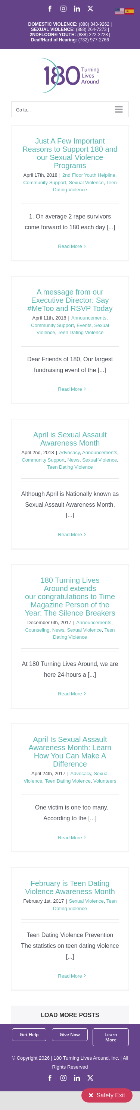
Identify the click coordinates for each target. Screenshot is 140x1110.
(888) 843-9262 (93, 24)
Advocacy (69, 452)
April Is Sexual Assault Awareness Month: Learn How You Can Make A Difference (70, 751)
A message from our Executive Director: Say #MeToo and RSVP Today (69, 300)
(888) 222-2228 (92, 34)
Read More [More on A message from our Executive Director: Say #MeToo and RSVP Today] (70, 389)
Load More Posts (70, 1015)
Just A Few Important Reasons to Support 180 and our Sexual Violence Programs (70, 153)
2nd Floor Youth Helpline (88, 175)
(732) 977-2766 (93, 40)
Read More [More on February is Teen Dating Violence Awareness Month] (70, 976)
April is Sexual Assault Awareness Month (70, 439)
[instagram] (63, 1078)
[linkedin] (77, 1078)
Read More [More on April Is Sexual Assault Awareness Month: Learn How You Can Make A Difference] (70, 837)
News (73, 460)
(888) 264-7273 (91, 29)
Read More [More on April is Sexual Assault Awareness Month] (70, 534)
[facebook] (50, 1078)
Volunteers (104, 781)
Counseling (37, 630)
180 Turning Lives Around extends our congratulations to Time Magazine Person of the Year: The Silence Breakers (70, 596)
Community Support (44, 182)
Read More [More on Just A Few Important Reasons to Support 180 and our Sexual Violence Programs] (70, 246)
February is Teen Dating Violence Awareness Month (70, 887)
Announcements (88, 318)
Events (84, 325)
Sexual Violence (86, 182)
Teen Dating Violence (81, 332)
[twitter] (90, 1078)
